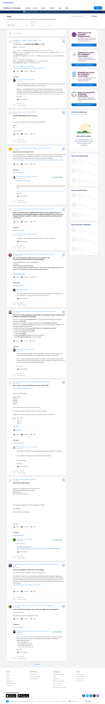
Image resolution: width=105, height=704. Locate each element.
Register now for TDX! (31, 12)
